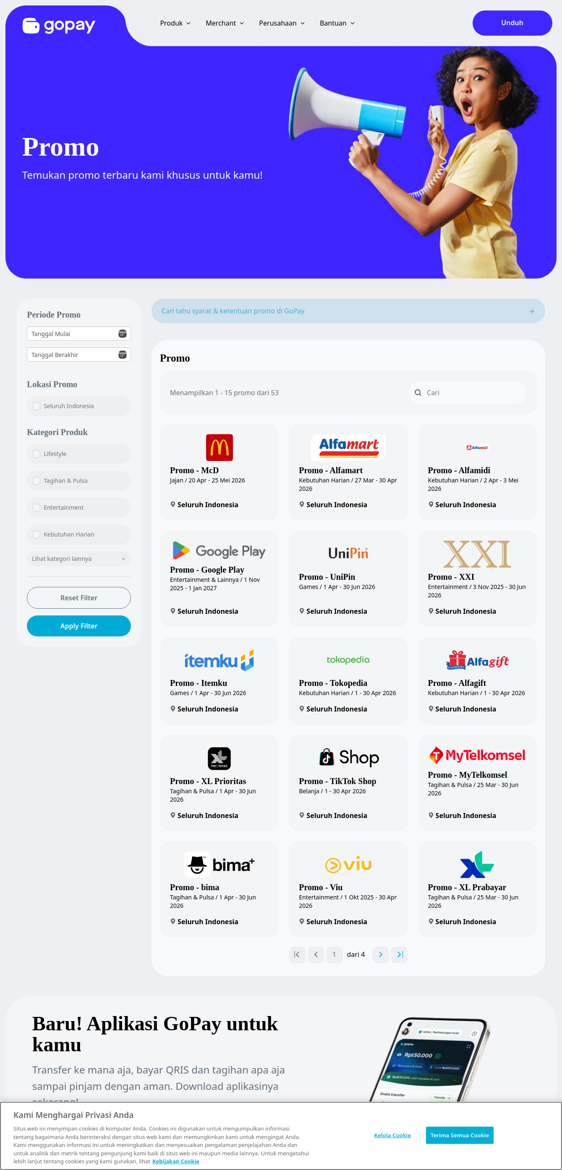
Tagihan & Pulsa (66, 481)
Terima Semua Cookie (460, 1135)
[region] (281, 1136)
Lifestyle (55, 454)
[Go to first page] (297, 954)
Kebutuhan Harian (69, 534)
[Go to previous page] (316, 954)
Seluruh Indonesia (69, 406)
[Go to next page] (380, 954)
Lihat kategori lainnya (79, 559)
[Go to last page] (399, 954)
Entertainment (64, 507)
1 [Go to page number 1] (334, 954)
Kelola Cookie (392, 1135)
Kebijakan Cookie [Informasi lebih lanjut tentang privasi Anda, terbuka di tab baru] (175, 1161)
